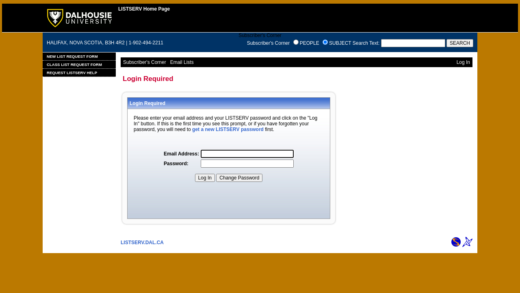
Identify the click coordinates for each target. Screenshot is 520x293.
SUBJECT (340, 43)
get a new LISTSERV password (228, 129)
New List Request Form (72, 56)
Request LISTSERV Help (72, 72)
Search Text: (366, 43)
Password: (176, 163)
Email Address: (181, 154)
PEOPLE (309, 43)
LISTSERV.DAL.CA (142, 242)
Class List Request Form (74, 64)
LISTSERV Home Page (144, 9)
